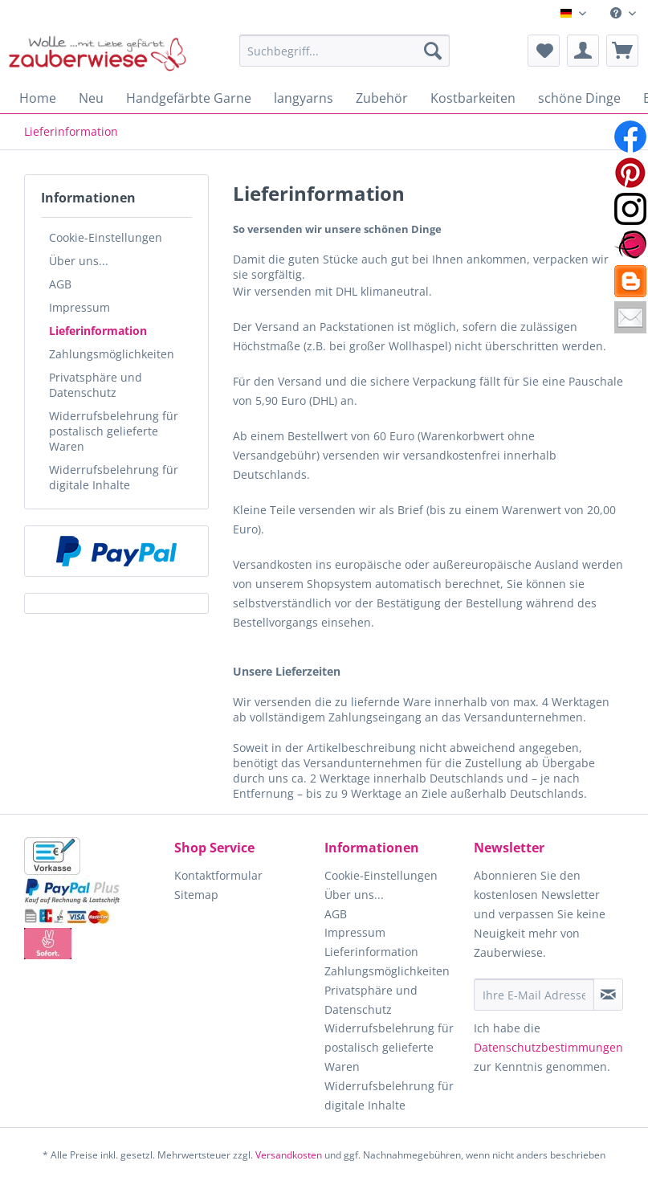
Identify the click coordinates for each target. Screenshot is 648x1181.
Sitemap (196, 894)
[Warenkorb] (622, 51)
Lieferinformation (98, 330)
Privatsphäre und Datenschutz (95, 385)
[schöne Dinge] (579, 98)
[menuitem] (623, 13)
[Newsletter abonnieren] (608, 995)
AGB (60, 284)
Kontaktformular (218, 875)
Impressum (79, 307)
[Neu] (91, 98)
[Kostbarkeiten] (473, 98)
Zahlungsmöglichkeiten (111, 354)
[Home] (37, 98)
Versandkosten (288, 1155)
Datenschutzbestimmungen (548, 1047)
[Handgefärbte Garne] (189, 98)
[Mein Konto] (583, 51)
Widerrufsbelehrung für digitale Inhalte (113, 477)
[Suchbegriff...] (344, 51)
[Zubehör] (381, 98)
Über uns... (78, 260)
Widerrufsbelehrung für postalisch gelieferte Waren (113, 431)
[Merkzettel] (544, 51)
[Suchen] (433, 51)
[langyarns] (303, 98)
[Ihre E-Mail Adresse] (533, 995)
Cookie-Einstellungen (105, 237)
